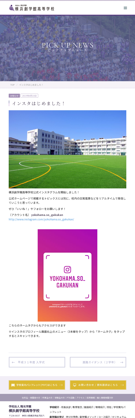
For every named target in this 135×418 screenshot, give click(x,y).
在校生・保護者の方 (31, 397)
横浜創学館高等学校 (24, 408)
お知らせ (14, 95)
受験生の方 (60, 397)
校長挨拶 (66, 407)
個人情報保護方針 (105, 397)
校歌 (109, 407)
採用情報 (91, 397)
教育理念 (77, 407)
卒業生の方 (47, 397)
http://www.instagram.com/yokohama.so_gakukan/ (41, 219)
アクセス (81, 397)
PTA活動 (70, 397)
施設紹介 (89, 407)
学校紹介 (54, 407)
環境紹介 (100, 407)
